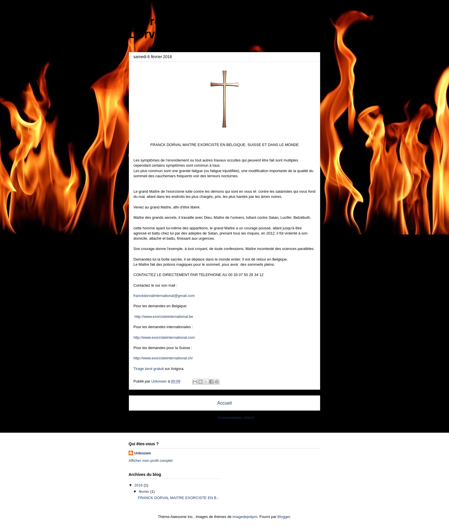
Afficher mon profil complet (151, 460)
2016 (139, 485)
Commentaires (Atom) (236, 417)
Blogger (283, 517)
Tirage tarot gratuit (148, 369)
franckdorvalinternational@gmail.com (164, 295)
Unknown (142, 453)
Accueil (224, 403)
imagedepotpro (245, 517)
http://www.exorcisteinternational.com (164, 337)
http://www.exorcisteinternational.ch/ (163, 358)
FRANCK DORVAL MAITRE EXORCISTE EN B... (178, 498)
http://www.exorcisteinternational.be (163, 316)
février (144, 491)
